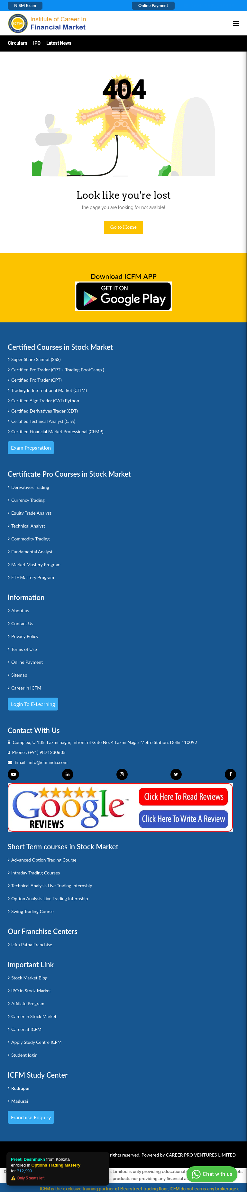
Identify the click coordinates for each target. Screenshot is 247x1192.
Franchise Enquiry (31, 1117)
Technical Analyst (28, 526)
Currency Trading (28, 500)
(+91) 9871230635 (47, 752)
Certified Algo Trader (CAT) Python (45, 400)
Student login (24, 1055)
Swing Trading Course (32, 911)
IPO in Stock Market (31, 990)
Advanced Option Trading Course (44, 860)
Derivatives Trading (30, 487)
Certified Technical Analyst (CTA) (43, 421)
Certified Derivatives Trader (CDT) (44, 411)
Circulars (17, 43)
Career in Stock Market (34, 1016)
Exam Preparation (31, 447)
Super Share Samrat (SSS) (36, 359)
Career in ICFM (26, 688)
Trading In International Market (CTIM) (49, 390)
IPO (37, 43)
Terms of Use (24, 649)
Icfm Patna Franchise (31, 944)
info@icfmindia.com (48, 762)
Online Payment (153, 5)
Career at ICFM (26, 1029)
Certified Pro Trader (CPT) (36, 380)
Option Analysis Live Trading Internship (49, 898)
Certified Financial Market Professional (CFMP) (57, 431)
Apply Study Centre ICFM (36, 1042)
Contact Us (22, 623)
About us (20, 610)
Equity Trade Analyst (31, 513)
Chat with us (211, 1174)
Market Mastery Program (35, 564)
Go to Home (123, 227)
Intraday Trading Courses (35, 872)
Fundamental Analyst (32, 551)
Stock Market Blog (29, 977)
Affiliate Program (27, 1003)
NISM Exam (25, 5)
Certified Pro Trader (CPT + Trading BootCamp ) (57, 369)
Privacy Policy (24, 636)
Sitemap (19, 675)
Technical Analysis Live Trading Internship (51, 885)
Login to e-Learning (33, 704)
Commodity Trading (30, 538)
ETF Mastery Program (32, 577)
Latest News (58, 43)
